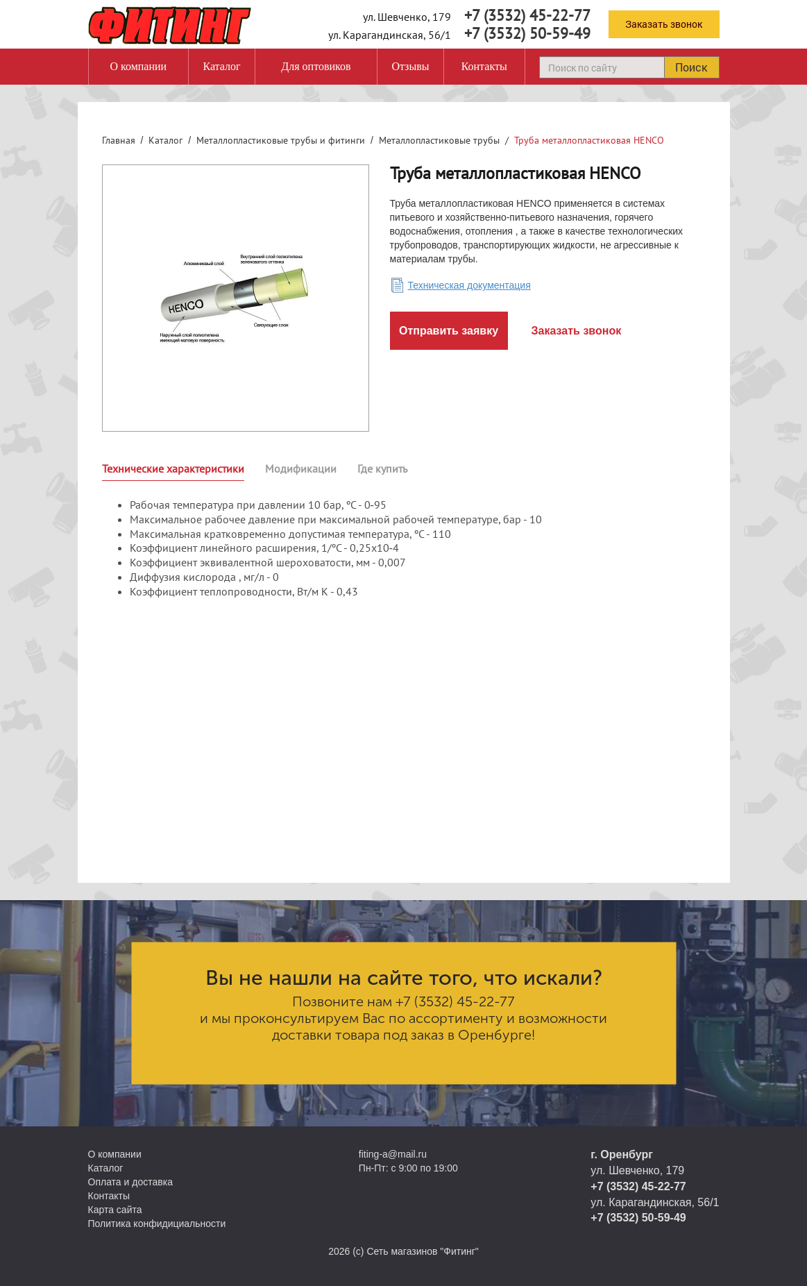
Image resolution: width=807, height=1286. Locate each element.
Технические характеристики (173, 468)
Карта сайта (115, 1209)
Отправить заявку (448, 331)
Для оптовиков (315, 66)
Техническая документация (469, 285)
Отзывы (410, 66)
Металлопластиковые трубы (439, 140)
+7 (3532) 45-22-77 (527, 15)
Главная (118, 140)
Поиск (691, 67)
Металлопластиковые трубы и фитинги (280, 140)
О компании (138, 66)
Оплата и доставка (130, 1181)
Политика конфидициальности (157, 1223)
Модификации (301, 468)
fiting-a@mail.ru (393, 1154)
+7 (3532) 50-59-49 (527, 33)
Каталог (221, 66)
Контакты (484, 66)
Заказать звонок (663, 24)
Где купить (382, 468)
